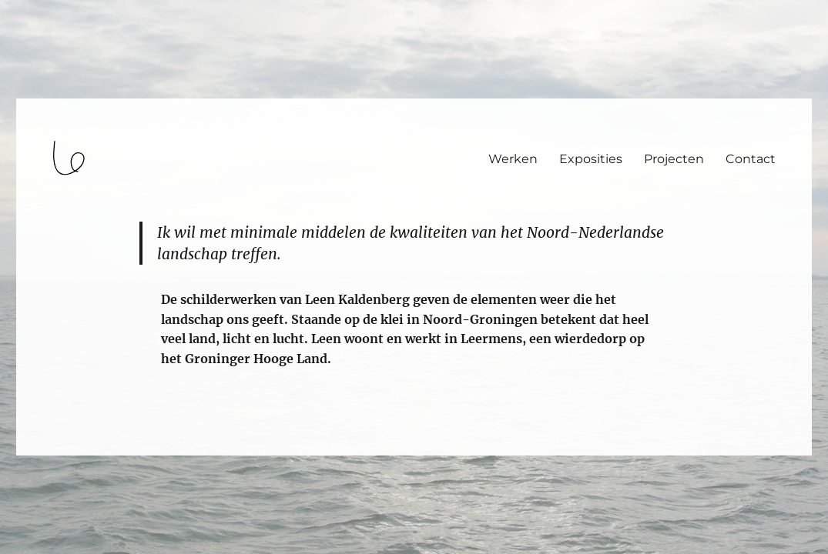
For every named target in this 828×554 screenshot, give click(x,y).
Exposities (590, 159)
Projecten (674, 159)
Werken (513, 159)
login (41, 449)
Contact (751, 159)
